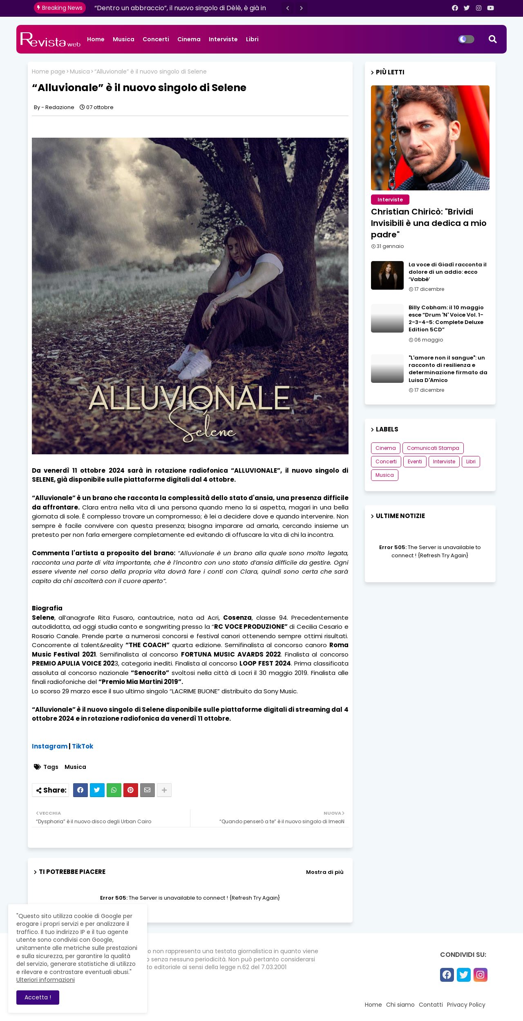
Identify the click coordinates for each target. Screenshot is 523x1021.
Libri (252, 39)
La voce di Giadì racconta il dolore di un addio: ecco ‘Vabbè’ (448, 272)
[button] (288, 8)
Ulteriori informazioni (45, 980)
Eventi (415, 461)
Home (96, 39)
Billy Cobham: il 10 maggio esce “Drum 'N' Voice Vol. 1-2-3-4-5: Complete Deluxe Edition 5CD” (446, 319)
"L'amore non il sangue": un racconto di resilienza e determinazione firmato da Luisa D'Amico (448, 369)
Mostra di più (325, 872)
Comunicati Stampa (433, 448)
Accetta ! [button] (38, 997)
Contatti (431, 1005)
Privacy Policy (466, 1005)
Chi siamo (400, 1005)
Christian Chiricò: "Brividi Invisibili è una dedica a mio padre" (429, 223)
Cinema (189, 39)
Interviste (223, 39)
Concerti (156, 39)
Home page (48, 72)
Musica (123, 39)
